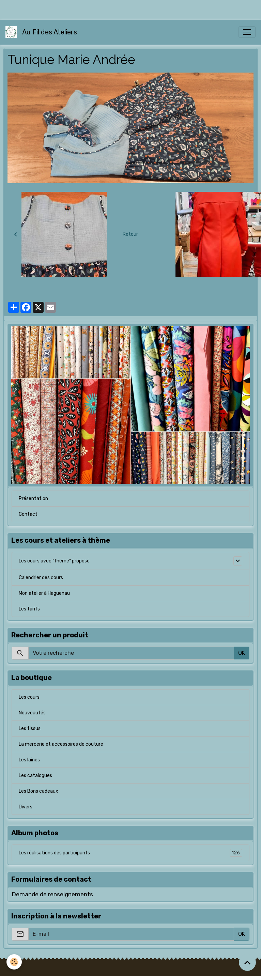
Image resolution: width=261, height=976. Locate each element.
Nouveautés (32, 713)
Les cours (29, 697)
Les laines (29, 760)
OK (241, 653)
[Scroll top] (247, 962)
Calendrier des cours (41, 577)
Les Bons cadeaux (38, 791)
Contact (28, 514)
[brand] (42, 32)
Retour (130, 234)
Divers (25, 807)
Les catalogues (35, 775)
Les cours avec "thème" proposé (54, 561)
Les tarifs (29, 609)
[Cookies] (14, 962)
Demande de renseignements (52, 894)
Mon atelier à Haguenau (44, 593)
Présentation (33, 498)
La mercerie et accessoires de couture (61, 744)
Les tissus (30, 728)
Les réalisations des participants (130, 853)
